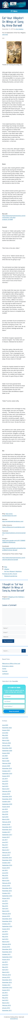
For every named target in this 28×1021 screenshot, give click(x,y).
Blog (5, 567)
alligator (6, 569)
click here (5, 34)
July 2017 (5, 840)
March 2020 (5, 761)
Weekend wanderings (10, 576)
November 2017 (7, 829)
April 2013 (5, 969)
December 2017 (7, 827)
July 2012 (5, 992)
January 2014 (6, 947)
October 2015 (6, 893)
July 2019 (5, 778)
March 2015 (5, 911)
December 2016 (7, 857)
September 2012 (7, 987)
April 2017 (5, 847)
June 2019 (5, 781)
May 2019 (5, 784)
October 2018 (6, 801)
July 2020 (5, 755)
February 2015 (6, 913)
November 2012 (7, 982)
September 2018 (7, 804)
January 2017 (6, 855)
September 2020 (7, 750)
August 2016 (6, 868)
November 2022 (7, 727)
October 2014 (6, 924)
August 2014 (6, 929)
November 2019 (7, 768)
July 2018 (5, 809)
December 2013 (7, 949)
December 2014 (7, 919)
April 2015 (5, 908)
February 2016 (6, 883)
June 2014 (5, 934)
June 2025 (5, 725)
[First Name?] (14, 696)
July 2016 (5, 870)
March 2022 (5, 740)
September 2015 (7, 896)
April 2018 (5, 817)
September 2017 (7, 834)
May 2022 (5, 735)
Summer (4, 671)
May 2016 (5, 875)
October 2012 (6, 985)
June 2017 (5, 842)
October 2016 (6, 862)
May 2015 (5, 906)
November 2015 (7, 891)
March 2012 (5, 1003)
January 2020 (6, 766)
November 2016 (7, 860)
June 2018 (5, 812)
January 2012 (6, 1008)
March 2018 (5, 819)
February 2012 (6, 1005)
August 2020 (6, 753)
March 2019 (5, 789)
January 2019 (6, 794)
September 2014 (7, 926)
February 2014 (6, 944)
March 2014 (5, 941)
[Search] (24, 651)
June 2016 (5, 873)
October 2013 (6, 954)
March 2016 (5, 880)
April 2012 (5, 1000)
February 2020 (6, 763)
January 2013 (6, 977)
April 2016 (5, 878)
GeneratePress (14, 1018)
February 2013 (6, 975)
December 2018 (7, 796)
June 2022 (5, 733)
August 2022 (6, 730)
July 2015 (5, 901)
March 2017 (5, 850)
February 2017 (6, 852)
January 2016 (6, 885)
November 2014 (7, 921)
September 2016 (7, 865)
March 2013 (5, 972)
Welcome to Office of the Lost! (11, 663)
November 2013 (7, 952)
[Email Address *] (14, 706)
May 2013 (5, 967)
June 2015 (5, 903)
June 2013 (5, 964)
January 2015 (6, 916)
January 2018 (6, 824)
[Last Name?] (14, 701)
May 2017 (5, 845)
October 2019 (6, 771)
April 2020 (5, 758)
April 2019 (5, 786)
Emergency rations (7, 666)
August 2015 (6, 898)
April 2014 (5, 939)
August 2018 (6, 806)
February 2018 (6, 822)
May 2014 (5, 936)
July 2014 (5, 931)
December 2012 (7, 980)
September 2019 (7, 773)
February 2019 (6, 791)
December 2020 (7, 748)
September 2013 (7, 957)
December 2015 (7, 888)
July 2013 (5, 962)
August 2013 (6, 959)
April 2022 (5, 738)
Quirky (4, 668)
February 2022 (6, 743)
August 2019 (6, 776)
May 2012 (5, 998)
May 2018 (5, 814)
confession (5, 674)
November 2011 (7, 1010)
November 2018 (7, 799)
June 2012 (5, 995)
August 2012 (6, 990)
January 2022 (6, 745)
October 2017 (6, 832)
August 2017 (6, 837)
